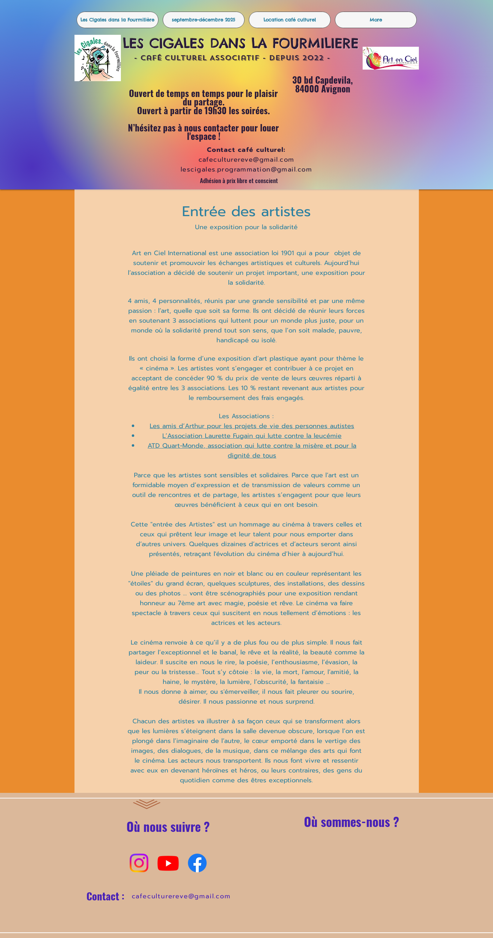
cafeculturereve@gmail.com (181, 896)
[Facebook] (197, 862)
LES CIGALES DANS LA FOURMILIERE (243, 43)
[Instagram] (139, 862)
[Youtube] (168, 862)
